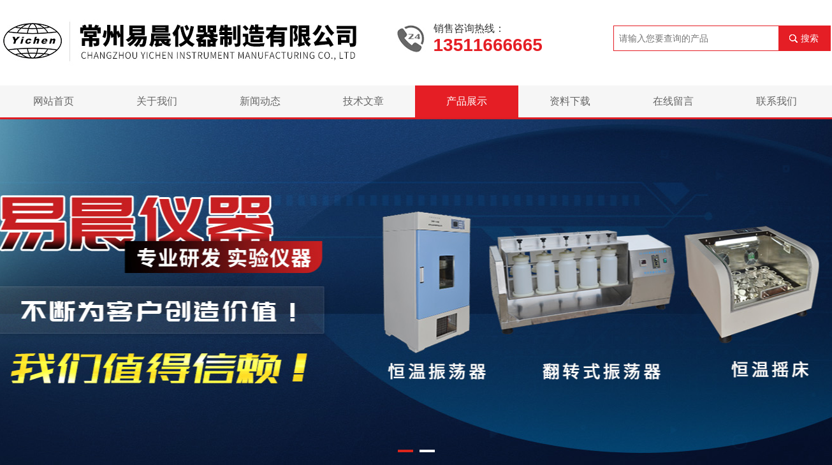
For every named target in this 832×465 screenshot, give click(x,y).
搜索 (810, 38)
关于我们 (156, 101)
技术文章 (363, 101)
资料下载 (570, 101)
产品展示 (466, 101)
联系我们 (776, 101)
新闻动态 (260, 101)
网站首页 (53, 101)
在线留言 (673, 101)
